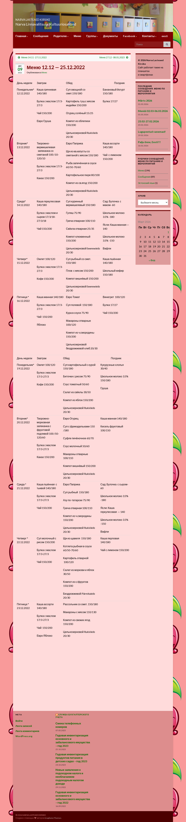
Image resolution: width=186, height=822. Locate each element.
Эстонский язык (146, 183)
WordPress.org (23, 736)
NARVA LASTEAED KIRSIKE (46, 18)
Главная (21, 36)
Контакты (149, 36)
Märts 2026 (145, 100)
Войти (19, 720)
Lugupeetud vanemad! (152, 131)
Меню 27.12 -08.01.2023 (112, 57)
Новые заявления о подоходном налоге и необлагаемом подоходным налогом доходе (70, 776)
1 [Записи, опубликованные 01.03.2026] (168, 232)
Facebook (130, 36)
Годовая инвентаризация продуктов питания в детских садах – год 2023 (72, 758)
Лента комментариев (27, 731)
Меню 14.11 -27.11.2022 (34, 57)
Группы (92, 36)
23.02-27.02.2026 (148, 121)
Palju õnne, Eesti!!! (149, 142)
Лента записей (23, 726)
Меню (77, 36)
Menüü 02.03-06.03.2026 (153, 110)
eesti (165, 36)
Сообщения (40, 36)
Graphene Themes (53, 818)
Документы (110, 36)
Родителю (60, 36)
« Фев (152, 260)
